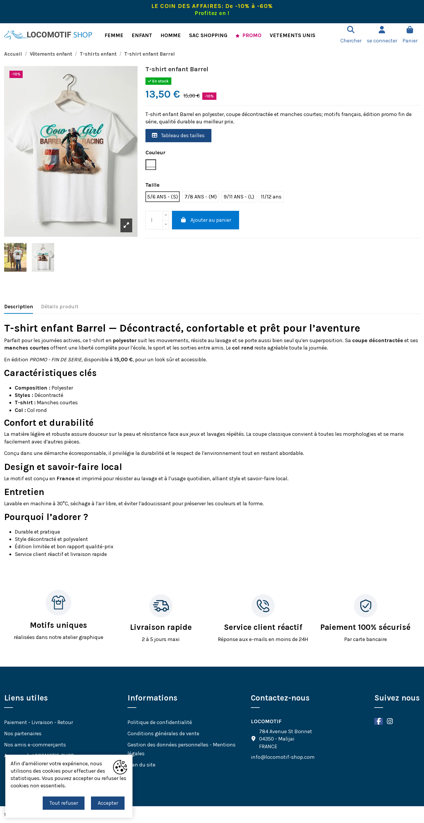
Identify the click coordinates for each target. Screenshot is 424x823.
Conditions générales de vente (163, 733)
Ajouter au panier (205, 220)
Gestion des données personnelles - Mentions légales (181, 749)
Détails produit (59, 306)
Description (18, 306)
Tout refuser (63, 803)
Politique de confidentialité (159, 722)
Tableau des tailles (178, 135)
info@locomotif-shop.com (283, 757)
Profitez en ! (212, 13)
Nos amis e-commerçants (35, 744)
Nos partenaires (23, 733)
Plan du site (141, 764)
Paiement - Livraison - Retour (38, 722)
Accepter (108, 803)
